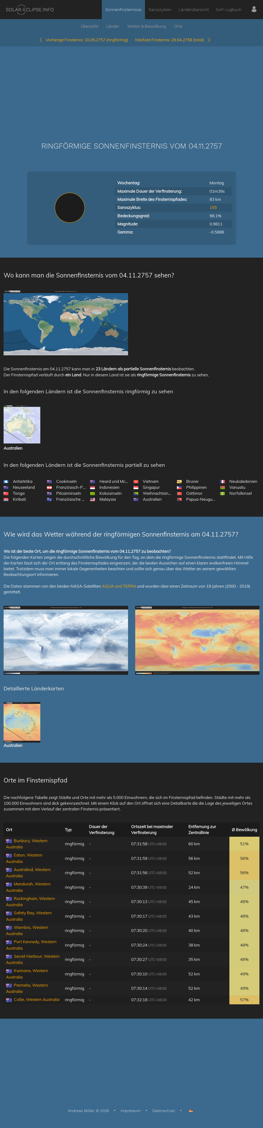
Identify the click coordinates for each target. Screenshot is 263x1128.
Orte (178, 26)
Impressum (131, 1110)
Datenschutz (163, 1110)
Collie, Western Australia (36, 999)
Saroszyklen (160, 9)
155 (213, 207)
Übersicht (89, 26)
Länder (112, 26)
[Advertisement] (131, 86)
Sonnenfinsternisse (123, 9)
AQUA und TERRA (119, 586)
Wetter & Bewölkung (146, 26)
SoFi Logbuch (229, 9)
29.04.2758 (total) (173, 39)
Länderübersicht (194, 9)
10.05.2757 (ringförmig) (83, 39)
